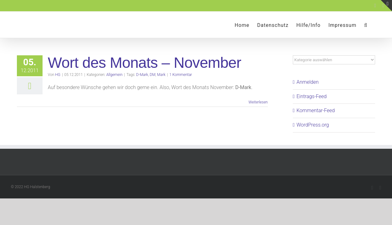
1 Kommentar (180, 74)
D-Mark (142, 74)
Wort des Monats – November (144, 62)
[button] (373, 25)
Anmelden (308, 82)
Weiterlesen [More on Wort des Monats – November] (257, 102)
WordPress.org (313, 125)
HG (57, 74)
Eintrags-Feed (312, 96)
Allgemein (114, 74)
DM (152, 74)
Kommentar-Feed (316, 110)
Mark (161, 74)
